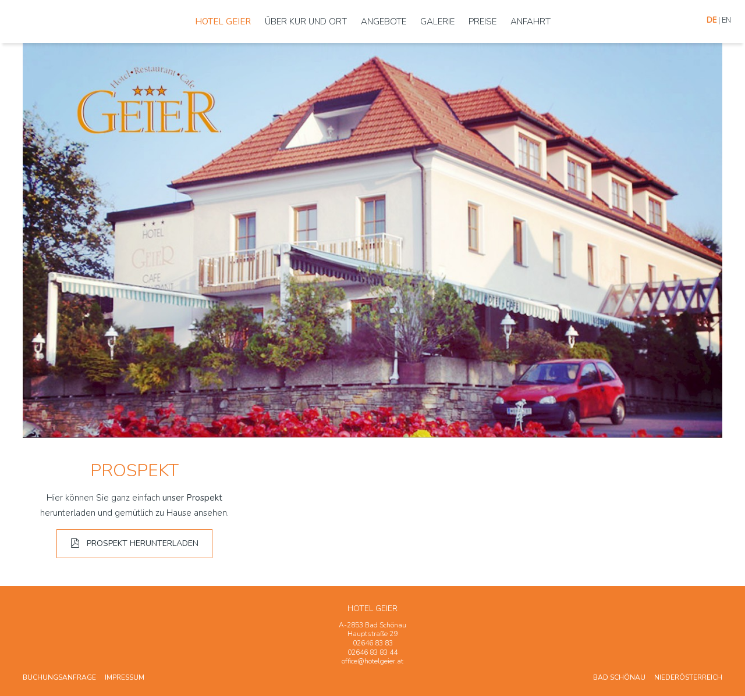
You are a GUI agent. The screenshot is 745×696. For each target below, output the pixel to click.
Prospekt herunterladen (134, 543)
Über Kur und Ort (306, 21)
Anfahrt (530, 21)
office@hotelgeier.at (372, 661)
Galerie (437, 21)
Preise (482, 21)
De (711, 20)
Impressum (124, 677)
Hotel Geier (223, 21)
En (726, 20)
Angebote (383, 21)
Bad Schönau (619, 677)
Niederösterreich (688, 677)
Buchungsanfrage (59, 677)
